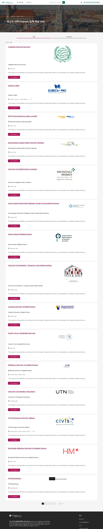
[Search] (63, 2)
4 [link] (51, 503)
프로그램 (20, 2)
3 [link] (48, 503)
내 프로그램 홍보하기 (84, 522)
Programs (69, 36)
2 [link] (45, 503)
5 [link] (54, 503)
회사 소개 (81, 519)
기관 (34, 36)
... (57, 503)
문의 (80, 525)
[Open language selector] (81, 2)
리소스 (29, 2)
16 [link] (60, 503)
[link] (22, 16)
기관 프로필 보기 (14, 77)
